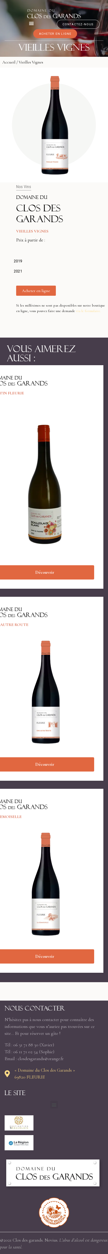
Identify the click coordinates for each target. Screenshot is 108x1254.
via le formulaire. (88, 311)
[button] (31, 23)
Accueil (8, 62)
